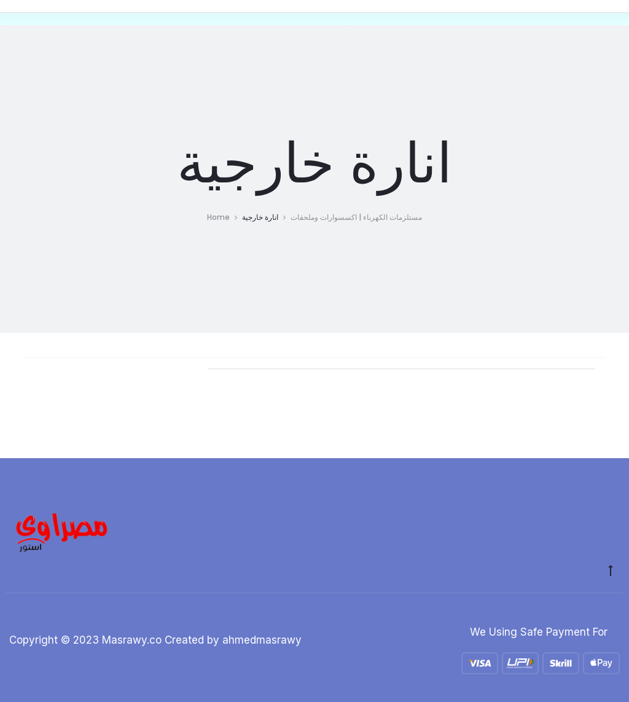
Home (218, 217)
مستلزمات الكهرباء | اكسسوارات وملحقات (356, 217)
